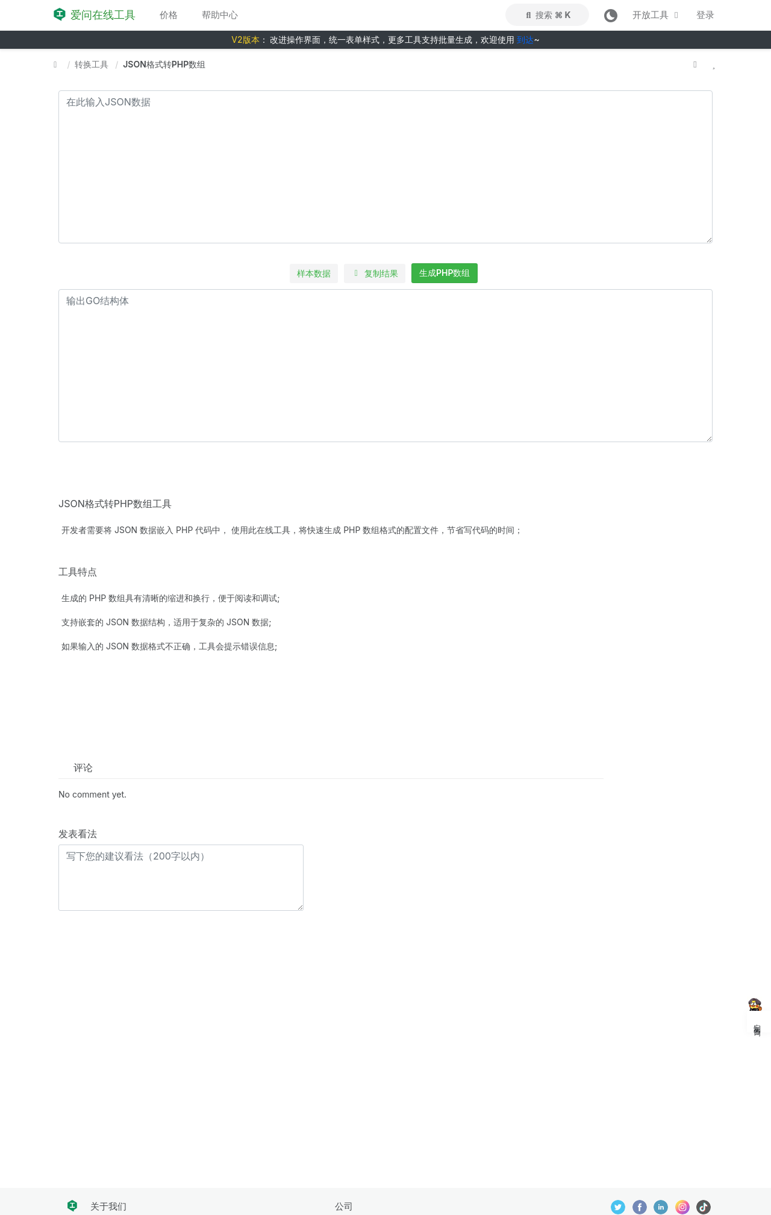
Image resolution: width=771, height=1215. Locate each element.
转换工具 (91, 64)
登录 (705, 14)
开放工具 (657, 14)
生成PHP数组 (444, 272)
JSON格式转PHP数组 (164, 64)
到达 (525, 39)
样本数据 (314, 273)
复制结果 (375, 273)
